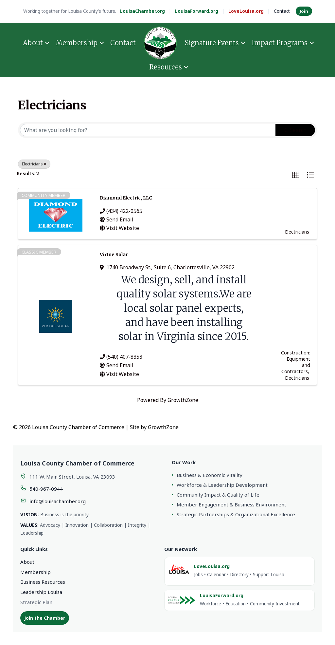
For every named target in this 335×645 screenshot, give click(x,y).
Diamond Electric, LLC (126, 198)
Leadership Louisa (41, 592)
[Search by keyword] (148, 130)
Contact (282, 11)
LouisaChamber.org (142, 11)
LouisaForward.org (196, 11)
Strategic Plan (36, 602)
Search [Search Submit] (295, 130)
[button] (295, 175)
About (33, 43)
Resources (165, 67)
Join (304, 11)
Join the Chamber (44, 618)
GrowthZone (183, 400)
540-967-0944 (46, 488)
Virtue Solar (114, 254)
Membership (76, 43)
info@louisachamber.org (57, 501)
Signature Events (212, 43)
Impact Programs (280, 43)
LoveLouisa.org (246, 11)
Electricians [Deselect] (34, 164)
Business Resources (42, 582)
